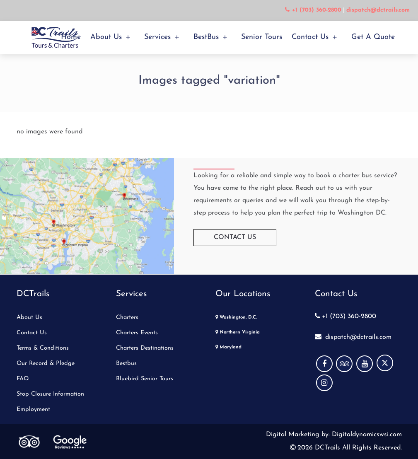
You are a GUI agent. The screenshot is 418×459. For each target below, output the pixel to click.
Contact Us (310, 37)
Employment (33, 409)
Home (71, 37)
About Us (106, 37)
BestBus (206, 37)
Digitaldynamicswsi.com (366, 434)
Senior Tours (261, 37)
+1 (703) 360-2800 (345, 316)
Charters (127, 317)
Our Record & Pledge (46, 363)
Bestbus (126, 363)
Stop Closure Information (50, 394)
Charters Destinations (145, 348)
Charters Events (137, 333)
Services (157, 37)
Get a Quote (373, 37)
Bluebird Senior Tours (144, 379)
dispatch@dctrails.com (353, 337)
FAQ (23, 379)
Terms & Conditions (43, 348)
